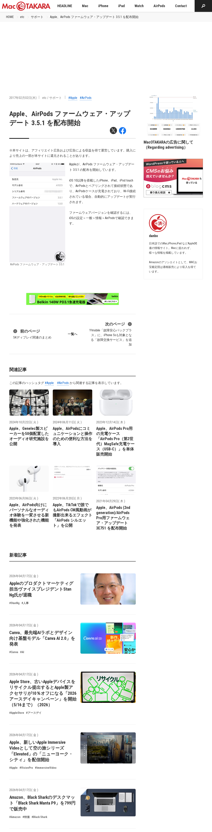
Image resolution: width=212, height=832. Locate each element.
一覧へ (72, 334)
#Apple (72, 98)
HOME (10, 17)
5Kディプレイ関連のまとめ (32, 333)
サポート (37, 17)
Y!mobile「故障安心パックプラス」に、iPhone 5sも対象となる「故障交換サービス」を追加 (110, 333)
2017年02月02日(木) (23, 98)
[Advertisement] (106, 51)
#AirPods (85, 98)
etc (22, 17)
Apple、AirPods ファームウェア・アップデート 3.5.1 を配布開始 (94, 17)
